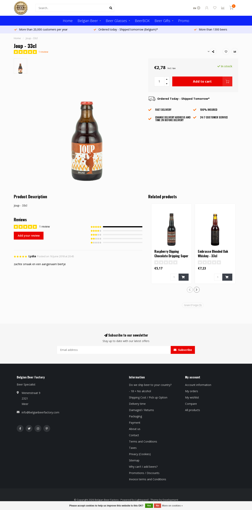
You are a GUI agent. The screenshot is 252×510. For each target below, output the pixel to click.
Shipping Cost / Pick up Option (148, 397)
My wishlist (192, 397)
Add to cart (212, 81)
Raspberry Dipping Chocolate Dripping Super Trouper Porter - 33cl (171, 256)
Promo (183, 20)
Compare (191, 404)
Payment (134, 422)
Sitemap (134, 460)
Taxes (133, 448)
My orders (191, 391)
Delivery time (137, 404)
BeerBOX (142, 20)
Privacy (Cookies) (140, 454)
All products (192, 410)
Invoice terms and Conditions (147, 479)
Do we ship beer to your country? (150, 385)
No (157, 505)
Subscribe (183, 350)
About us (134, 429)
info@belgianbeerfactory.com (40, 412)
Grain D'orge (192, 305)
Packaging (135, 416)
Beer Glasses (116, 20)
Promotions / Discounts (144, 473)
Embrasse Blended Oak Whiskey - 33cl (213, 253)
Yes (149, 505)
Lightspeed (141, 500)
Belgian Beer (88, 20)
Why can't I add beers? (143, 466)
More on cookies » (172, 505)
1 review (43, 51)
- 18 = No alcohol (140, 391)
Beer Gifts (162, 20)
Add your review (29, 235)
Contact (134, 435)
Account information (198, 385)
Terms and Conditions (143, 441)
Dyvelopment (170, 500)
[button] (190, 290)
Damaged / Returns (141, 410)
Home (68, 20)
